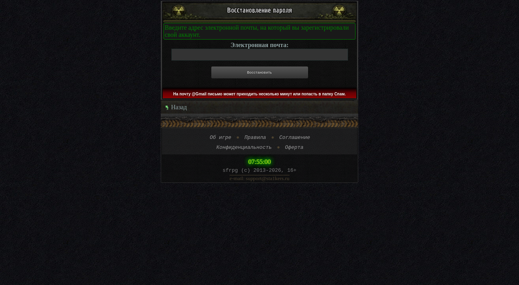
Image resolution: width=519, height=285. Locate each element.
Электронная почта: (259, 45)
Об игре (220, 138)
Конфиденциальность (244, 149)
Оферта (294, 149)
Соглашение (294, 138)
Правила (255, 138)
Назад (176, 107)
